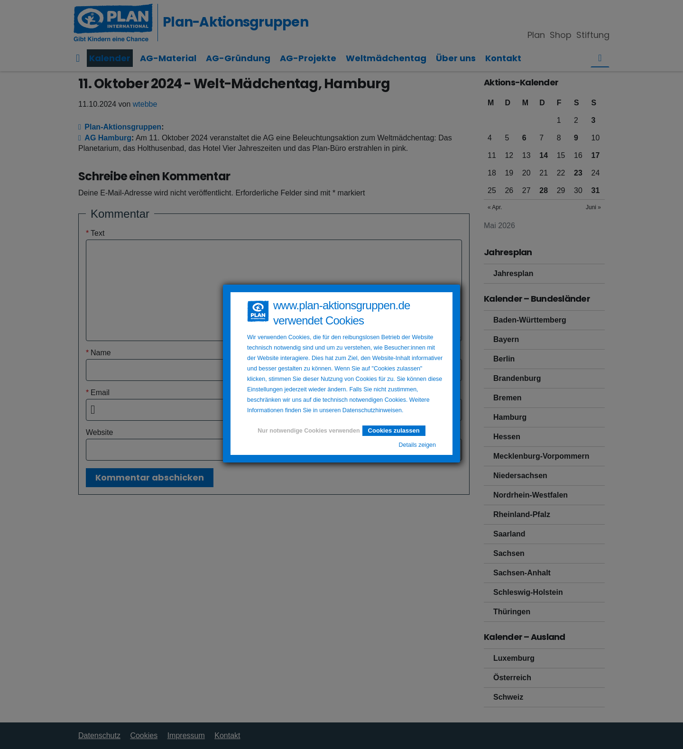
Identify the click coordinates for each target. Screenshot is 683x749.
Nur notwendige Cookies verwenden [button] (309, 430)
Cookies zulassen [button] (394, 430)
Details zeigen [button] (417, 445)
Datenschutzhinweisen (372, 410)
